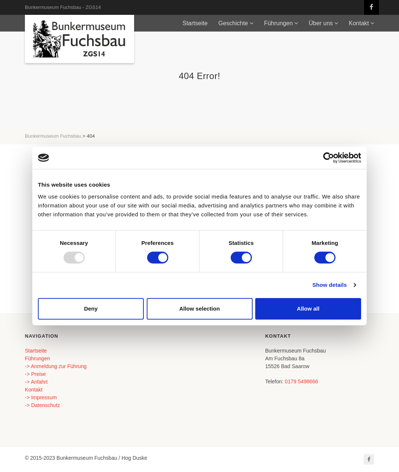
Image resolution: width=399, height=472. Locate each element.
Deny (91, 308)
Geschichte (233, 23)
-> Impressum (41, 397)
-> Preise (35, 374)
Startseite (195, 23)
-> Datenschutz (42, 405)
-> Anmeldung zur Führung (56, 366)
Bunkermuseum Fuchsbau (53, 136)
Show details (329, 285)
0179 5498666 (301, 381)
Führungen (278, 23)
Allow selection (199, 308)
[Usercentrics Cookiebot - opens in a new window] (328, 157)
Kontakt (359, 23)
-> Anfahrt (36, 382)
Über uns (321, 23)
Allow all (308, 308)
